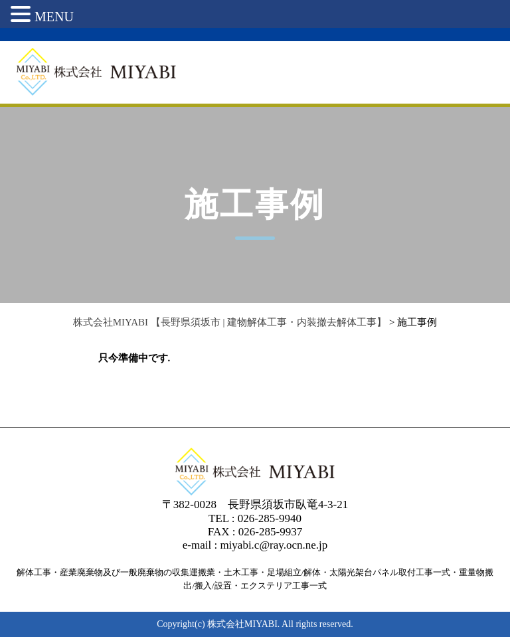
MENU (54, 16)
